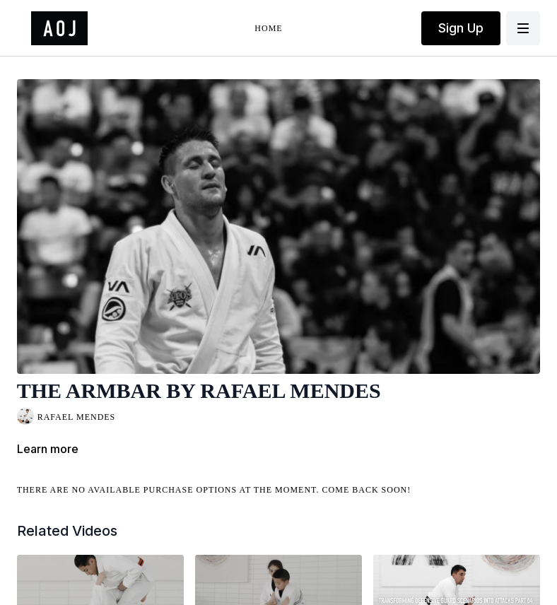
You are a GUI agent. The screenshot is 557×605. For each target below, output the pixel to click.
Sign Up (460, 27)
